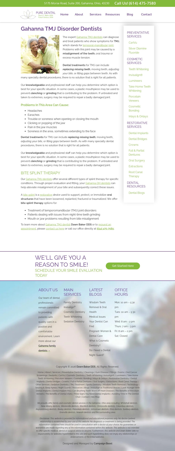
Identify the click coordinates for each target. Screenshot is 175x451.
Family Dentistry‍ (73, 302)
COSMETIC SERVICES (135, 61)
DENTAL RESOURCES (136, 184)
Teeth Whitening (139, 69)
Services (95, 14)
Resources (112, 14)
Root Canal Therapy (136, 174)
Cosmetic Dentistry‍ (74, 312)
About (79, 14)
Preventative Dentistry (72, 372)
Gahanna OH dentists (97, 183)
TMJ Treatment (77, 384)
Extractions (136, 166)
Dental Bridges (138, 139)
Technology (132, 384)
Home (64, 14)
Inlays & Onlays (138, 116)
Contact (146, 14)
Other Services (43, 384)
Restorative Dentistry (119, 378)
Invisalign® (136, 75)
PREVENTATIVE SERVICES (138, 34)
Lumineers (135, 80)
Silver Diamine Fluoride (137, 50)
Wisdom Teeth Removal (114, 384)
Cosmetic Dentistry (75, 375)
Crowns (133, 144)
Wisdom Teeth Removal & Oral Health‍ (98, 307)
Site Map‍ (95, 397)
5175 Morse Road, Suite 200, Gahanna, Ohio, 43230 (76, 3)
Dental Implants (138, 133)
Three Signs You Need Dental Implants (92, 394)
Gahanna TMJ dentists (89, 37)
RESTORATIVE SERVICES (137, 124)
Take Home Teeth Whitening (140, 88)
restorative (46, 194)
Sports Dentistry (93, 384)
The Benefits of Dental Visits (58, 394)
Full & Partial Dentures (136, 152)
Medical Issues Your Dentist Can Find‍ (98, 321)
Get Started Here (123, 265)
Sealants (53, 375)
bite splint (29, 194)
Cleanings (89, 372)
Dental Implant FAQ (61, 391)
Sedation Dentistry (74, 321)
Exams (121, 372)
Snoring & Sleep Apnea (46, 388)
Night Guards (64, 388)
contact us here (55, 228)
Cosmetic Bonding (135, 108)
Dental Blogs (137, 192)
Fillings (113, 372)
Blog (130, 14)
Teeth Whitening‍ (73, 316)
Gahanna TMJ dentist (57, 224)
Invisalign (70, 307)
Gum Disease (101, 372)
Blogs (86, 388)
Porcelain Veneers (134, 98)
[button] (79, 14)
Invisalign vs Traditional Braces (105, 388)
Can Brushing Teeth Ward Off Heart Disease (93, 391)
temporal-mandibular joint (98, 45)
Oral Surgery (137, 160)
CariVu (133, 42)
